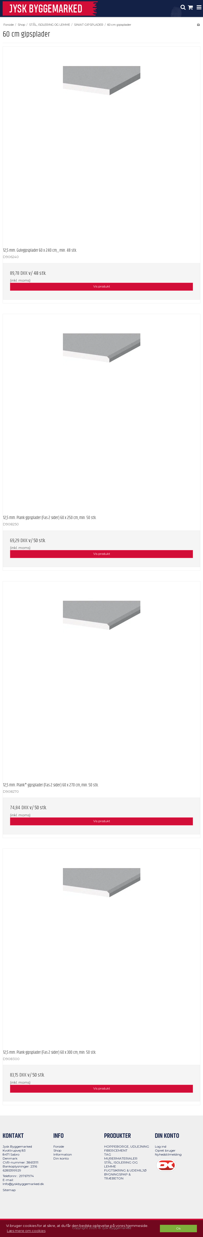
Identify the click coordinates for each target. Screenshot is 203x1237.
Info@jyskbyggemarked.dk (23, 1184)
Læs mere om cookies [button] (26, 1231)
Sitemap (9, 1190)
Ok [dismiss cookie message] (178, 1228)
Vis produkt (101, 286)
